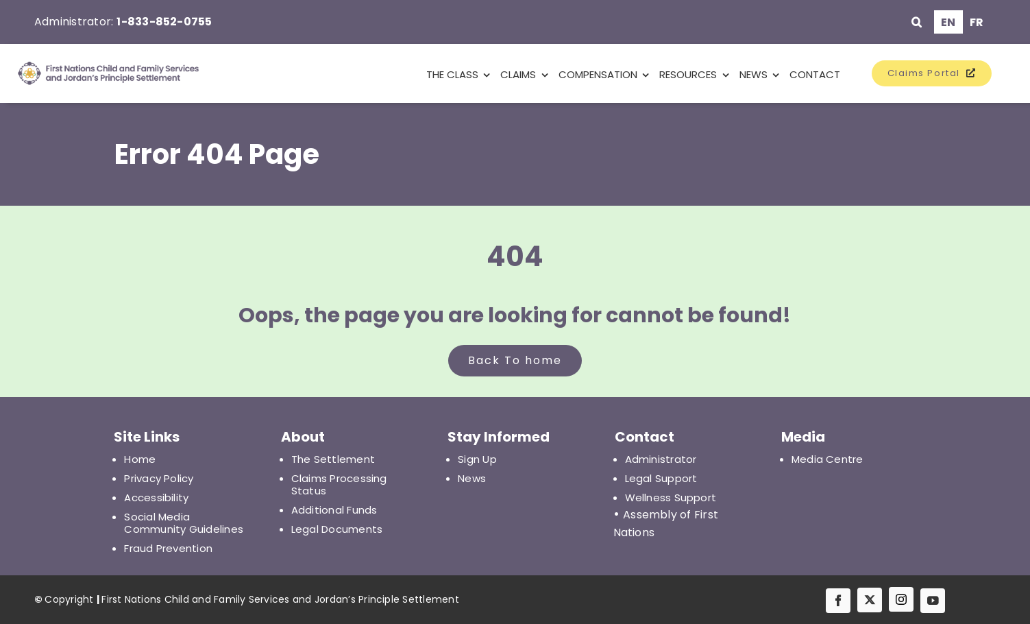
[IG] (901, 599)
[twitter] (869, 600)
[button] (916, 22)
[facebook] (838, 600)
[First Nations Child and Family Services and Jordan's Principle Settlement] (93, 73)
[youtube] (932, 600)
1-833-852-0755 (164, 21)
